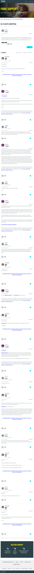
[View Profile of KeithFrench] (7, 90)
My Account (27, 561)
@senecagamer (4, 95)
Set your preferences (18, 75)
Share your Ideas (11, 74)
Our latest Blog (5, 74)
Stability (6, 42)
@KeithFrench (3, 323)
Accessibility (4, 568)
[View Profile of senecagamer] (8, 125)
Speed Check (16, 564)
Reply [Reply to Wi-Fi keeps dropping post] (29, 47)
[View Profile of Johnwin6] (6, 29)
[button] (30, 1)
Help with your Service (23, 74)
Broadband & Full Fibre (8, 561)
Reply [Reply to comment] (30, 84)
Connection (3, 42)
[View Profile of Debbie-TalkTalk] (8, 56)
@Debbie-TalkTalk (8, 295)
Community (26, 1)
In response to (8, 128)
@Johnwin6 (17, 295)
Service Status (16, 74)
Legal (13, 568)
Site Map (30, 568)
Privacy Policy (17, 568)
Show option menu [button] (32, 19)
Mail (21, 561)
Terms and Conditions (24, 568)
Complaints (9, 568)
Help (17, 561)
